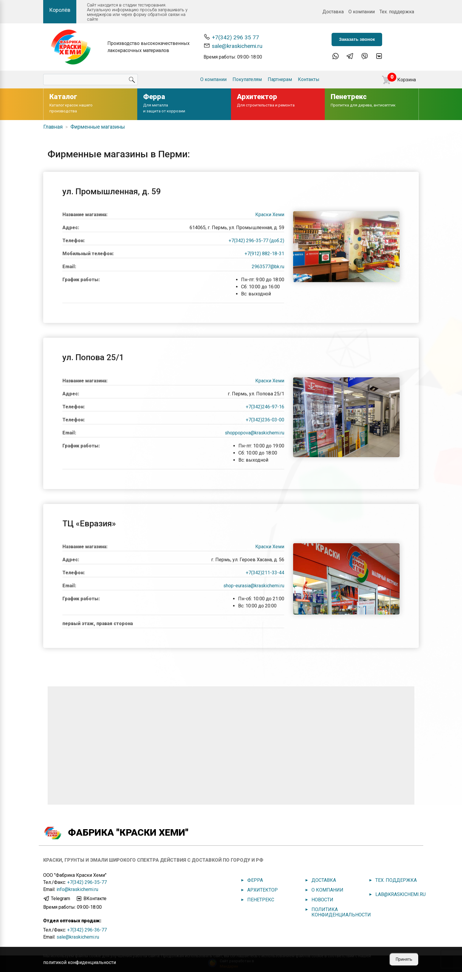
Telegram (56, 898)
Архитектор (262, 890)
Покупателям (247, 79)
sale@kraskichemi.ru (232, 45)
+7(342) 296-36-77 (87, 930)
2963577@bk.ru (268, 266)
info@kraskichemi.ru (77, 889)
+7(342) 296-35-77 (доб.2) (256, 240)
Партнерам (280, 79)
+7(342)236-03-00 (265, 420)
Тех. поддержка (396, 11)
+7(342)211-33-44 (265, 572)
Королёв (59, 10)
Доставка (333, 11)
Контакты (308, 79)
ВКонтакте (91, 898)
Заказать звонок (357, 39)
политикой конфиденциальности (79, 962)
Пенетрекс (260, 900)
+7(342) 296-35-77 (87, 882)
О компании (361, 11)
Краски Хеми (269, 214)
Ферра (255, 880)
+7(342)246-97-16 (265, 407)
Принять (404, 959)
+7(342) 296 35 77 (231, 37)
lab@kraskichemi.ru (400, 894)
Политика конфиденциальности (341, 912)
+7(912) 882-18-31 (264, 253)
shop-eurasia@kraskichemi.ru (253, 585)
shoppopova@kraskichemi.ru (254, 433)
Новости (322, 900)
